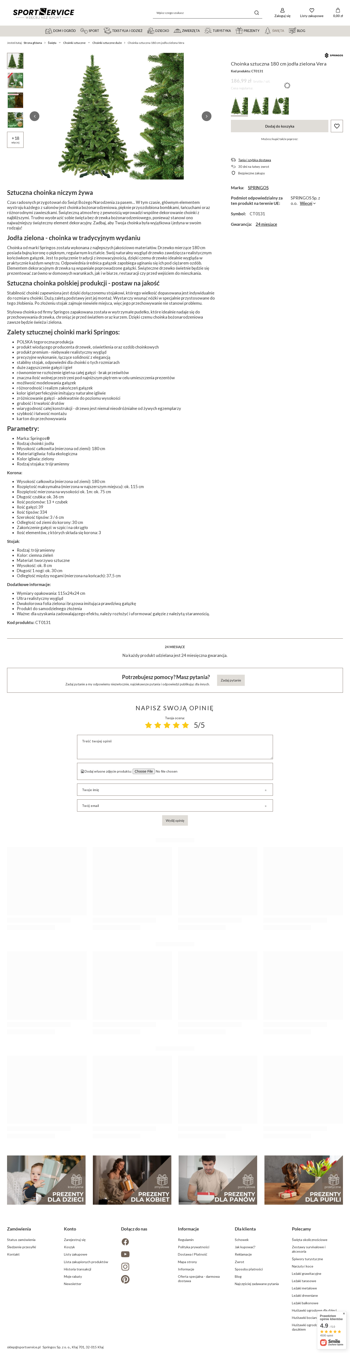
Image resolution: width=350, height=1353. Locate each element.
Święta (52, 43)
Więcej (306, 203)
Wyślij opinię (175, 820)
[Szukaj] (256, 12)
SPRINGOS (258, 187)
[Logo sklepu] (43, 13)
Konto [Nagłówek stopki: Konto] (70, 1228)
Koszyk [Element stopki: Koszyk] (69, 1247)
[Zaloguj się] (282, 13)
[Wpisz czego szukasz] (207, 12)
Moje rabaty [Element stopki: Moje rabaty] (73, 1276)
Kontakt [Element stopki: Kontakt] (13, 1254)
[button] (34, 116)
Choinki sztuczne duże (107, 43)
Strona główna (33, 43)
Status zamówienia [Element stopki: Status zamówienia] (21, 1240)
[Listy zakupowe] (312, 13)
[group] (120, 116)
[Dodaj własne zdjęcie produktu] (166, 771)
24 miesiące (266, 224)
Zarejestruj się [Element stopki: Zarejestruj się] (75, 1240)
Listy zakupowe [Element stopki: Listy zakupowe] (75, 1254)
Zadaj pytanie (231, 680)
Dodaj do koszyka (279, 126)
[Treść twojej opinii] (175, 747)
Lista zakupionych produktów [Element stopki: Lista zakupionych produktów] (86, 1262)
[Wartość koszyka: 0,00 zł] (338, 13)
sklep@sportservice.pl (24, 1347)
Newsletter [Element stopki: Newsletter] (72, 1284)
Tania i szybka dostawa (254, 160)
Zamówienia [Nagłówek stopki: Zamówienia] (19, 1228)
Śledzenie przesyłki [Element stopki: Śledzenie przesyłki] (21, 1247)
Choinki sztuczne (74, 43)
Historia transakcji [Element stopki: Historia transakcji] (77, 1269)
